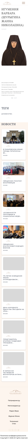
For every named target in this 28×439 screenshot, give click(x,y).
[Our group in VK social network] (10, 430)
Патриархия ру (14, 400)
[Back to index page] (7, 4)
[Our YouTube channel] (16, 430)
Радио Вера (14, 411)
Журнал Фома (14, 416)
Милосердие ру (14, 406)
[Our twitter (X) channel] (13, 430)
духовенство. (6, 114)
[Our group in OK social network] (18, 430)
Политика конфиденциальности (13, 436)
